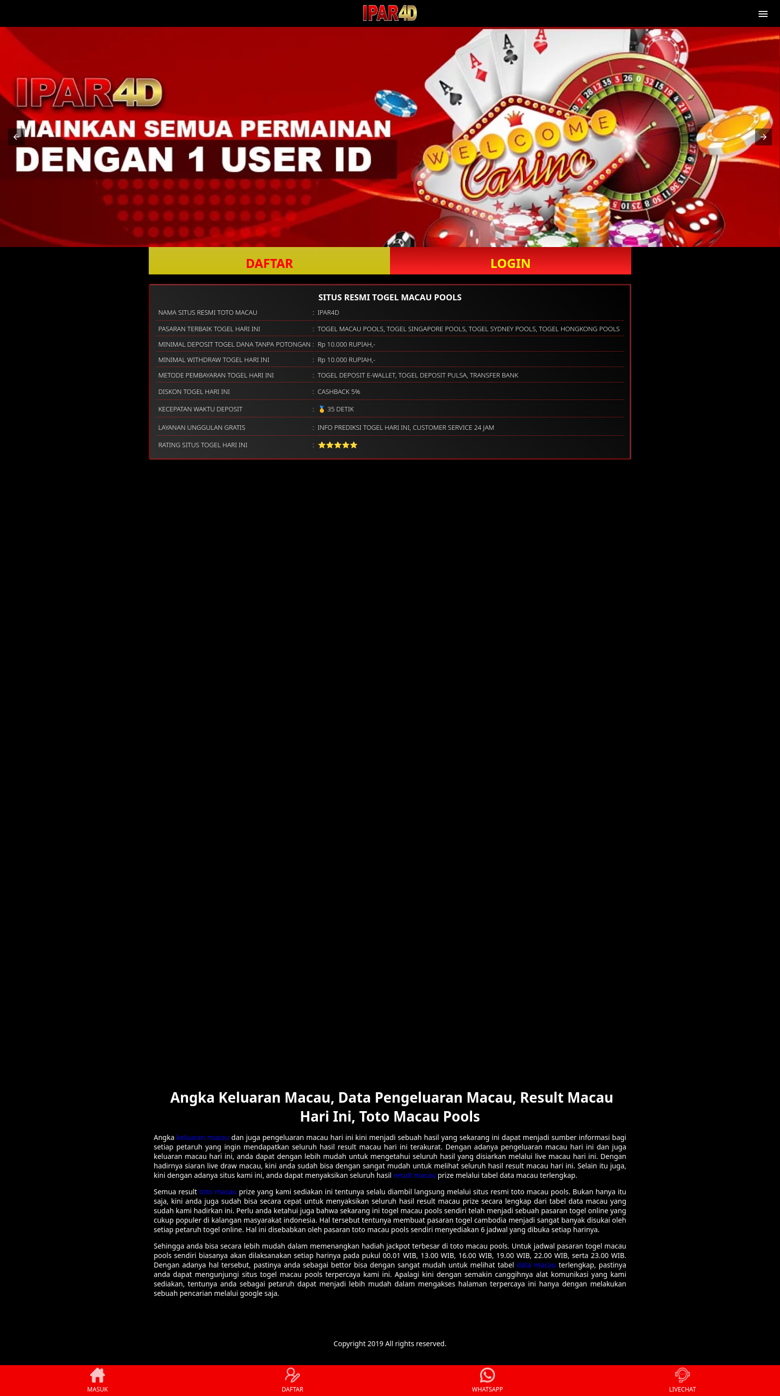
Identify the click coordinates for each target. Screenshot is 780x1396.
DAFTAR (269, 262)
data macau (536, 1264)
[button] (16, 136)
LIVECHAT (682, 1381)
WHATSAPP (487, 1381)
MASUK (97, 1381)
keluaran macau (203, 1137)
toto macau (218, 1191)
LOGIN (510, 262)
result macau (414, 1175)
